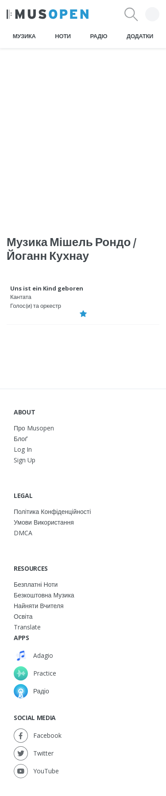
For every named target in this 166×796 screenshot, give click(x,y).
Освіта (23, 616)
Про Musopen (34, 428)
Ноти (63, 36)
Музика (24, 36)
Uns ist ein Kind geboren (46, 288)
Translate (27, 627)
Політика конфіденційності (52, 511)
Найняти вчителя (39, 605)
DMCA (23, 533)
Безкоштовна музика (44, 595)
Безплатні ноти (36, 584)
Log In (23, 449)
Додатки (140, 36)
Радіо (99, 36)
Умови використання (44, 522)
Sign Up (24, 460)
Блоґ (20, 438)
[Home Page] (48, 14)
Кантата (20, 297)
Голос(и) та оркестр (35, 306)
